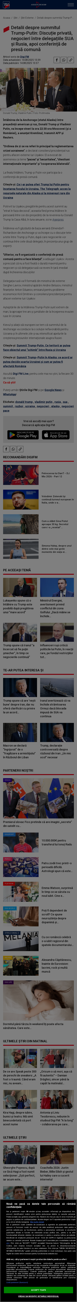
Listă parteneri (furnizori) (17, 1282)
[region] (38, 1250)
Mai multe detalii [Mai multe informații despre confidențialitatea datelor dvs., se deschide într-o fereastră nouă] (37, 1222)
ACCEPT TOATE (38, 1290)
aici (7, 1243)
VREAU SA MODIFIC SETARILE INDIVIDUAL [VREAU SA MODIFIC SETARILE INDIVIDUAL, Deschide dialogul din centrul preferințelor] (38, 1296)
